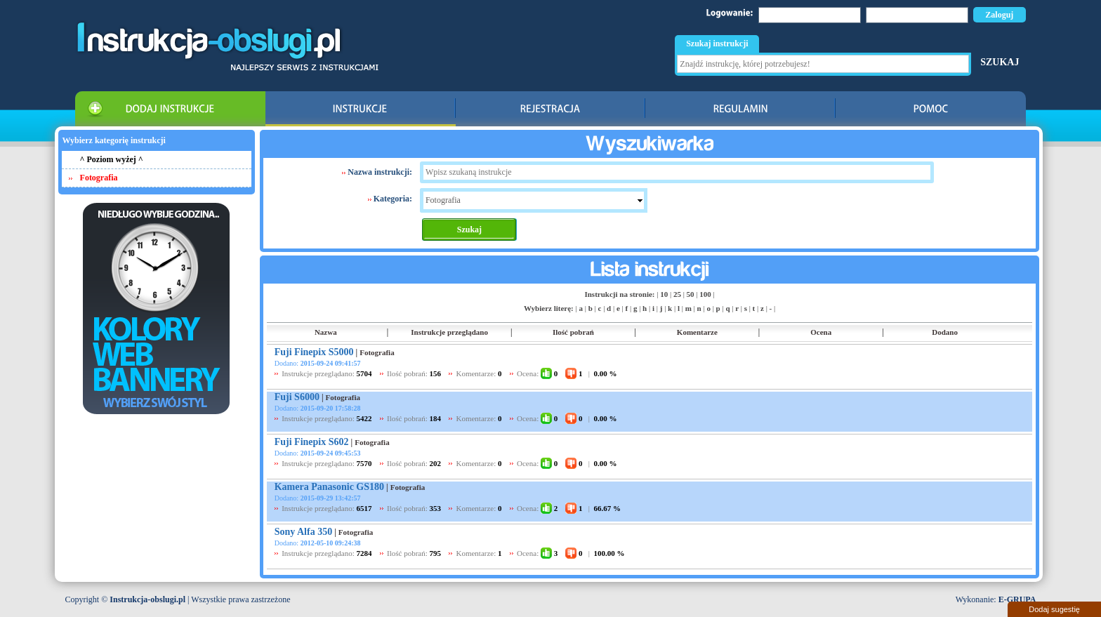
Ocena (820, 332)
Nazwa (326, 332)
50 (690, 294)
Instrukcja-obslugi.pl (147, 599)
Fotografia (377, 352)
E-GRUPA (1017, 599)
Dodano (945, 332)
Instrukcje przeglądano (449, 332)
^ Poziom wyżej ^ (111, 159)
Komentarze (697, 332)
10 (664, 294)
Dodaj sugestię (1054, 609)
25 (677, 294)
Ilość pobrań (573, 332)
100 (705, 294)
